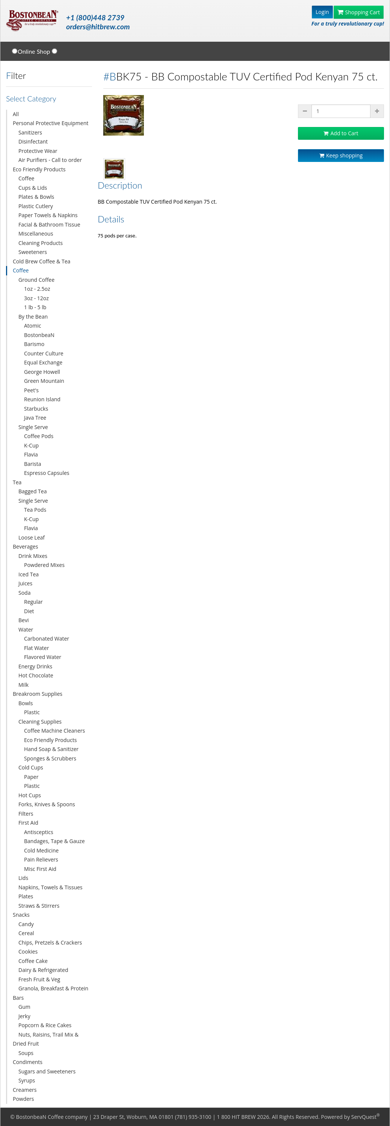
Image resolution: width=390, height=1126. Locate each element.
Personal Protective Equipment (50, 123)
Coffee (26, 178)
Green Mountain (44, 380)
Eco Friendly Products (39, 169)
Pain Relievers (41, 859)
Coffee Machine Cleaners (54, 730)
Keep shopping (341, 155)
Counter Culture (43, 353)
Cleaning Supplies (40, 721)
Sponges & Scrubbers (50, 758)
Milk (23, 684)
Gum (24, 1006)
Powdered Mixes (44, 564)
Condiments (27, 1062)
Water (25, 629)
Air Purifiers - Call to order (50, 159)
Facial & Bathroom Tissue (49, 224)
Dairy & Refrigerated (43, 969)
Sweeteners (32, 251)
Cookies (28, 951)
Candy (26, 924)
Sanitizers (30, 132)
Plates (25, 896)
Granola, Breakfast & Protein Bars (50, 993)
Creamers (24, 1089)
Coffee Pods (38, 436)
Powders (23, 1098)
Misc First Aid (40, 868)
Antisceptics (38, 832)
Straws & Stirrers (38, 905)
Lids (23, 877)
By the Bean (33, 316)
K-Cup (31, 445)
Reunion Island (42, 399)
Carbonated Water (46, 638)
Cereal (26, 933)
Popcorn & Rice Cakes (44, 1025)
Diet (29, 611)
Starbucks (36, 408)
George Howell (42, 371)
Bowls (25, 703)
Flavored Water (42, 656)
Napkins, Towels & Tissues (50, 887)
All (16, 114)
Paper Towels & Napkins (48, 215)
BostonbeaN (39, 335)
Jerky (24, 1016)
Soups (25, 1052)
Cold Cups (30, 767)
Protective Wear (37, 150)
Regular (33, 601)
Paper (31, 776)
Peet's (31, 390)
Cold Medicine (41, 850)
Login (322, 11)
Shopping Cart (358, 12)
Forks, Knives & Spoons (46, 804)
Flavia (31, 454)
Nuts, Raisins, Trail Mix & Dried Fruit (46, 1039)
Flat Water (36, 647)
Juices (25, 583)
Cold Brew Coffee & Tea (41, 261)
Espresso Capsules (47, 472)
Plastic (32, 712)
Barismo (34, 344)
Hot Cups (29, 795)
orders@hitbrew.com (98, 26)
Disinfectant (33, 141)
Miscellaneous (35, 233)
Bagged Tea (32, 491)
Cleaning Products (40, 242)
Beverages (25, 546)
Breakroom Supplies (37, 693)
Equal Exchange (43, 362)
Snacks (21, 914)
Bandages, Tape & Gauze (54, 841)
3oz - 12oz (36, 298)
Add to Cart (340, 133)
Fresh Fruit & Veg (39, 979)
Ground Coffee (36, 279)
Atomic (32, 325)
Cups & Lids (32, 187)
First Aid (28, 822)
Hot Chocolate (35, 675)
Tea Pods (35, 509)
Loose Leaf (31, 537)
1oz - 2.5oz (37, 288)
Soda (24, 592)
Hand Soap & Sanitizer (51, 749)
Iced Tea (28, 574)
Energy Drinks (35, 666)
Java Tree (35, 417)
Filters (25, 813)
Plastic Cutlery (35, 206)
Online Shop (34, 51)
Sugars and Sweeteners (47, 1071)
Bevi (23, 620)
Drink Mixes (32, 555)
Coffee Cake (33, 960)
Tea (17, 482)
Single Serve (33, 427)
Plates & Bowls (36, 196)
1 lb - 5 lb (35, 307)
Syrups (26, 1080)
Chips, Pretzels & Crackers (50, 942)
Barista (32, 463)
